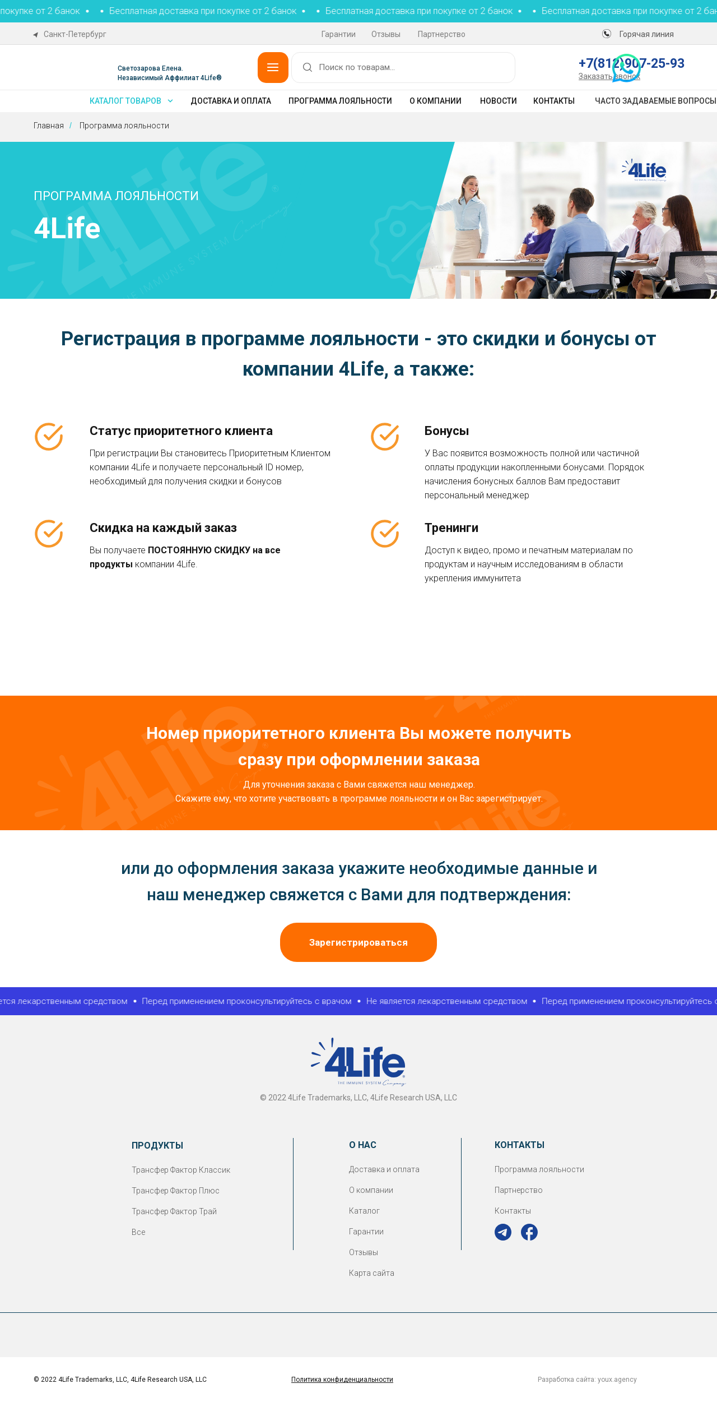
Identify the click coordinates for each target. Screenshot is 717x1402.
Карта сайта (371, 1273)
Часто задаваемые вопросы (655, 100)
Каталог (364, 1210)
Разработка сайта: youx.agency (587, 1380)
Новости (498, 100)
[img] (503, 1232)
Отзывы (386, 34)
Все (138, 1232)
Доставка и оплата (230, 100)
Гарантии (339, 34)
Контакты (554, 100)
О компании (435, 100)
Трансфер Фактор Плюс (176, 1190)
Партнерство (441, 34)
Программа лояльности (340, 100)
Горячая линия (647, 34)
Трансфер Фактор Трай (174, 1211)
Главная (49, 125)
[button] (609, 76)
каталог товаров (125, 100)
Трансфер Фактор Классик (181, 1169)
